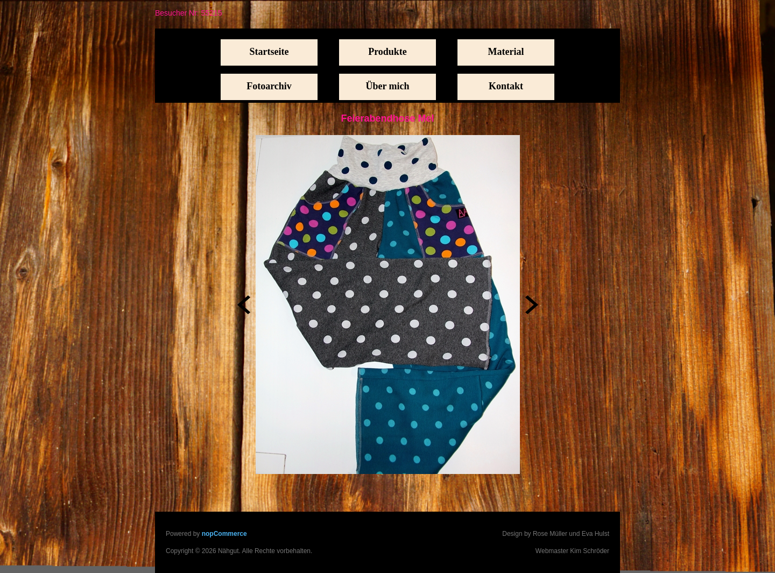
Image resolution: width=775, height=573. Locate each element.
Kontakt (506, 86)
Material (506, 51)
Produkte (387, 51)
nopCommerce (224, 533)
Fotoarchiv (269, 86)
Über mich (387, 86)
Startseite (269, 51)
